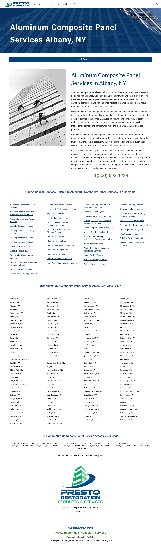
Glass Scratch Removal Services (60, 245)
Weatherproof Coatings (130, 229)
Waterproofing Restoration (131, 225)
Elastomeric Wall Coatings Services (62, 209)
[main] (74, 30)
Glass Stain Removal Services (59, 258)
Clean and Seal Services (20, 251)
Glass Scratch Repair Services (59, 250)
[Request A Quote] (80, 59)
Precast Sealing (90, 255)
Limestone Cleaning (92, 212)
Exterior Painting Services (58, 218)
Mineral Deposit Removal (95, 227)
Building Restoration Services (22, 242)
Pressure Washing (128, 205)
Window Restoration (129, 238)
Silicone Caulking (128, 209)
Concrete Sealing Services (21, 269)
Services (104, 212)
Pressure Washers (91, 264)
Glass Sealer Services (56, 254)
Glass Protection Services (57, 236)
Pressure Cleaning (91, 259)
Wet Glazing (125, 234)
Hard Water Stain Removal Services (62, 263)
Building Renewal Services (21, 237)
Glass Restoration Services (58, 241)
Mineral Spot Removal (93, 232)
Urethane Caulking (128, 220)
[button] (157, 4)
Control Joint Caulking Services (23, 274)
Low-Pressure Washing (94, 216)
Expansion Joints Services (58, 213)
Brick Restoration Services (21, 226)
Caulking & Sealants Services (22, 246)
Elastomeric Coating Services (59, 205)
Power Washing (90, 244)
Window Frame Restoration (132, 243)
